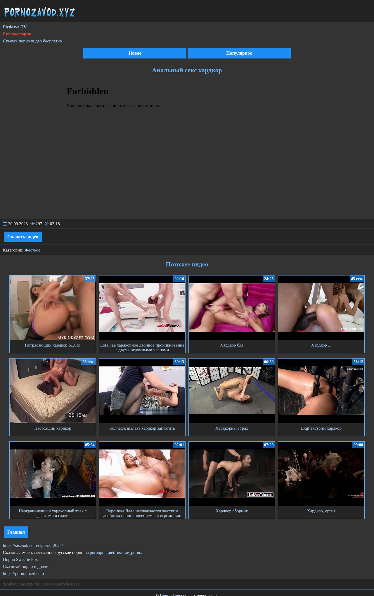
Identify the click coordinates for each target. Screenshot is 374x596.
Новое (135, 53)
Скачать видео (22, 236)
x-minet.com (14, 584)
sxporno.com (37, 584)
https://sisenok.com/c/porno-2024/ (33, 545)
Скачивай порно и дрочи (26, 566)
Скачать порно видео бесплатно (32, 41)
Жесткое (32, 250)
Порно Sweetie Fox (20, 559)
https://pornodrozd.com (23, 573)
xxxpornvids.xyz (64, 584)
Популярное (239, 53)
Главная (16, 532)
